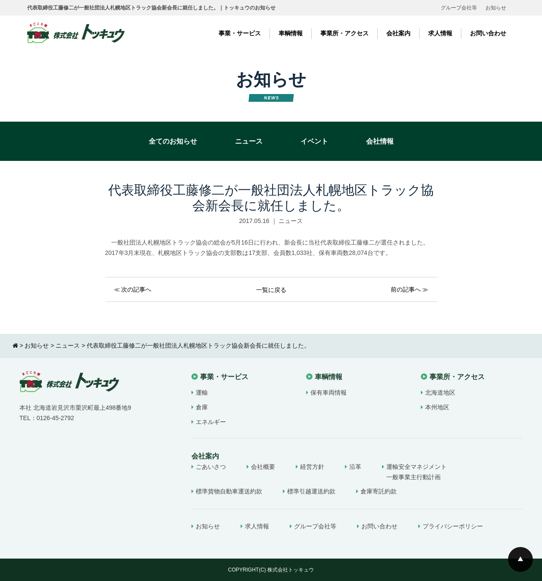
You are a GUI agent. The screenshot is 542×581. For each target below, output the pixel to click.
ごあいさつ (211, 466)
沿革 (355, 466)
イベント (314, 141)
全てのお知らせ (173, 141)
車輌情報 (291, 33)
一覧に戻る (271, 289)
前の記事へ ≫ (410, 289)
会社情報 (380, 141)
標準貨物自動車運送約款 (229, 491)
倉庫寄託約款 (378, 491)
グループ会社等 (459, 8)
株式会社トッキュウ (290, 570)
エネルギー (211, 421)
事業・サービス (240, 33)
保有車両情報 (328, 392)
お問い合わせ (488, 33)
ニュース (249, 141)
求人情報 (440, 33)
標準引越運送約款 (311, 491)
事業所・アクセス (344, 33)
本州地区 (437, 407)
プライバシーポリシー (453, 526)
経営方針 (312, 466)
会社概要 (263, 466)
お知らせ (496, 8)
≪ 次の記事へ (133, 289)
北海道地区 (440, 392)
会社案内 (398, 33)
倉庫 (202, 407)
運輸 (202, 392)
